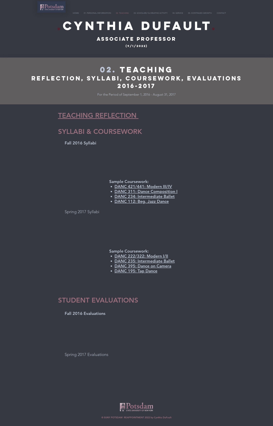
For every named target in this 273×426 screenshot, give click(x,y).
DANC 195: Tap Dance (135, 270)
